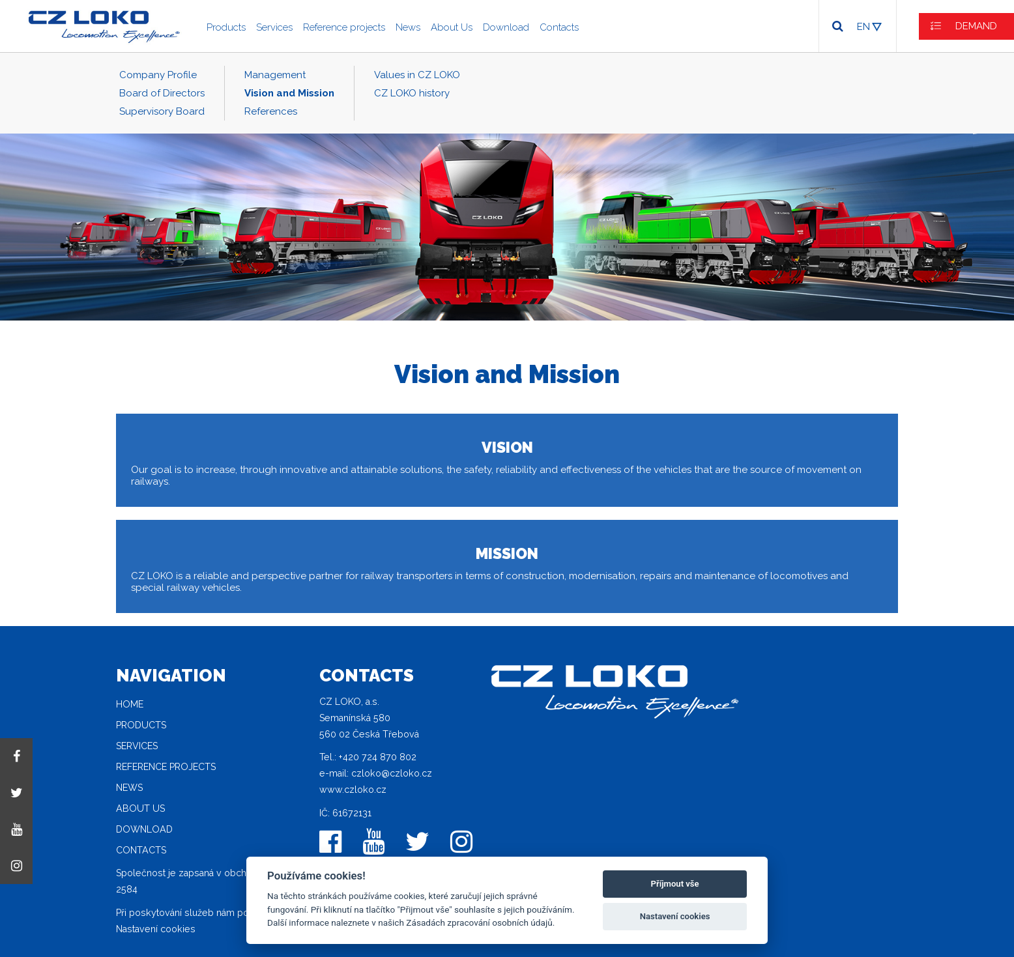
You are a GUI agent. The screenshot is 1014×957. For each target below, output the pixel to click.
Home (129, 704)
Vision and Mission (289, 93)
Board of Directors (162, 93)
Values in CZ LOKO (417, 75)
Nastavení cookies (156, 929)
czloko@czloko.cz (391, 773)
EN (863, 27)
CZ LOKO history (412, 93)
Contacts (559, 27)
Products (226, 27)
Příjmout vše (675, 884)
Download (506, 27)
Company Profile (158, 75)
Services (274, 27)
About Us (451, 27)
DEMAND (976, 26)
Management (275, 75)
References (270, 111)
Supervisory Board (162, 111)
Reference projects (344, 27)
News (408, 27)
